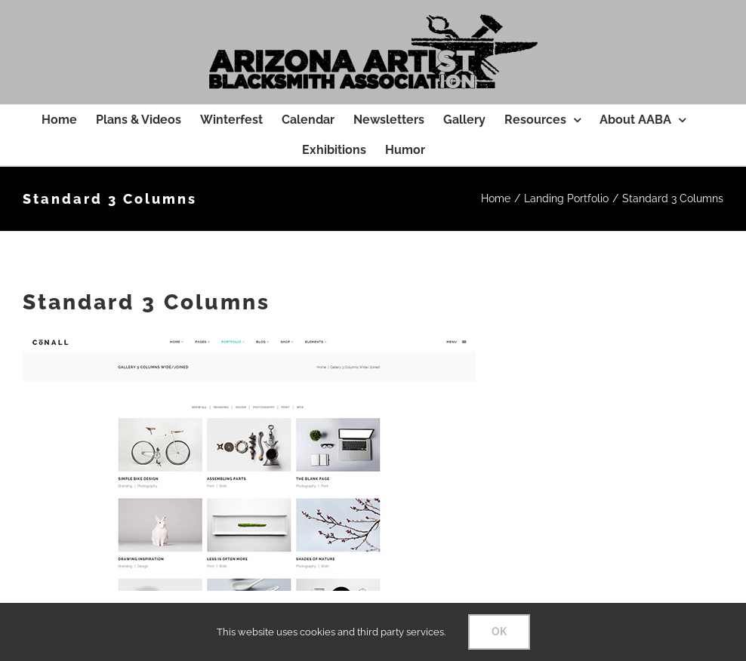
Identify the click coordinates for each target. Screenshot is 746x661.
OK (499, 632)
